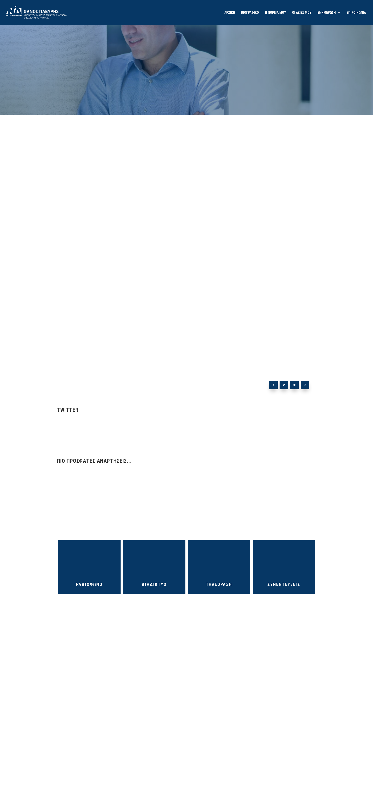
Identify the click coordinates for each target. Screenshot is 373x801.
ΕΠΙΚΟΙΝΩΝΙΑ (356, 12)
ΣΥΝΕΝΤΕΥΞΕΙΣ (283, 584)
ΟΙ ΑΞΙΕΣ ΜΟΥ (302, 12)
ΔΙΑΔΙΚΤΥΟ (154, 584)
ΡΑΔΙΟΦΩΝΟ (89, 584)
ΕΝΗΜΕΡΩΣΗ (327, 12)
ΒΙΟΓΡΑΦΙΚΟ (250, 12)
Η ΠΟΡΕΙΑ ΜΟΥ (275, 12)
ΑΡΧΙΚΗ (229, 12)
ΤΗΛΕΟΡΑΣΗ (219, 584)
